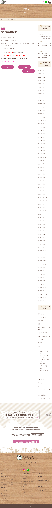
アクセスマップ (4, 498)
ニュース (40, 473)
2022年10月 (41, 100)
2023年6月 (41, 80)
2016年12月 (41, 287)
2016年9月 (41, 297)
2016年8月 (41, 301)
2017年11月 (41, 251)
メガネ (40, 349)
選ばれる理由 (4, 477)
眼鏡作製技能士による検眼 (7, 479)
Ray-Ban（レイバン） (44, 333)
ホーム (2, 19)
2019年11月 (41, 201)
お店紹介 (40, 320)
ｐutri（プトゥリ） (45, 351)
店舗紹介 (3, 488)
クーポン (40, 477)
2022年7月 (41, 104)
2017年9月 (41, 257)
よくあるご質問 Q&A (43, 480)
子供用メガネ (41, 379)
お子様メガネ (24, 478)
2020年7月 (41, 174)
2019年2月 (41, 207)
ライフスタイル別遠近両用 (27, 481)
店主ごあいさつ (4, 490)
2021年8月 (41, 130)
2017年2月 (41, 281)
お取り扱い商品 (25, 473)
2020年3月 (41, 187)
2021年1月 (41, 154)
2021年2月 (41, 150)
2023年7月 (41, 77)
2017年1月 (41, 284)
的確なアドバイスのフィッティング (9, 482)
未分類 (40, 343)
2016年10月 (41, 294)
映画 (39, 324)
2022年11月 (41, 97)
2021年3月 (41, 147)
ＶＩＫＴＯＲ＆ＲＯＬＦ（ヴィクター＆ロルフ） (45, 356)
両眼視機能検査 (42, 395)
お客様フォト (41, 314)
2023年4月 (41, 87)
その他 (40, 383)
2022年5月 (41, 110)
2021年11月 (41, 120)
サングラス (23, 486)
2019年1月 (41, 211)
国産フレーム (43, 368)
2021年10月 (41, 124)
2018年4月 (41, 234)
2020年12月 (41, 157)
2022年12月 (41, 94)
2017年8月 (41, 261)
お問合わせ (40, 487)
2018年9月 (41, 221)
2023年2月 (41, 90)
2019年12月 (41, 197)
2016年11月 (41, 291)
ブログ (7, 19)
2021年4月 (41, 144)
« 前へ (7, 67)
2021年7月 (41, 134)
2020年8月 (41, 170)
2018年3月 (41, 237)
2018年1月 (41, 244)
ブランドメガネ (24, 476)
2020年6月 (41, 177)
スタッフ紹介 (4, 496)
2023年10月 (41, 70)
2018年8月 (41, 224)
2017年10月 (41, 254)
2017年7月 (41, 264)
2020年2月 (41, 191)
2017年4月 (41, 274)
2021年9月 (41, 127)
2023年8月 (41, 74)
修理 (39, 346)
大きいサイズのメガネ (44, 398)
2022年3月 (41, 114)
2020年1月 (41, 194)
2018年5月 (41, 231)
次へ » (28, 71)
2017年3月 (41, 277)
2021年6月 (41, 137)
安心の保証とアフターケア (7, 484)
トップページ (4, 473)
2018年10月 (41, 217)
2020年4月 (41, 184)
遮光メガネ (23, 489)
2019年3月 (41, 204)
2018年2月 (41, 241)
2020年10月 (41, 164)
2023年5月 (41, 84)
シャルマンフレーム (43, 317)
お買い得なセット (25, 492)
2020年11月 (41, 160)
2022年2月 (41, 117)
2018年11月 (41, 214)
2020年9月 (41, 167)
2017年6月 (41, 267)
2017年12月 (41, 247)
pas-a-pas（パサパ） (43, 339)
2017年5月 (41, 271)
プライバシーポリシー (43, 490)
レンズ (40, 386)
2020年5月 (41, 181)
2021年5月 (41, 140)
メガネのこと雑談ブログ (44, 336)
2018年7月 (41, 227)
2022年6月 (41, 107)
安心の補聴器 (24, 484)
